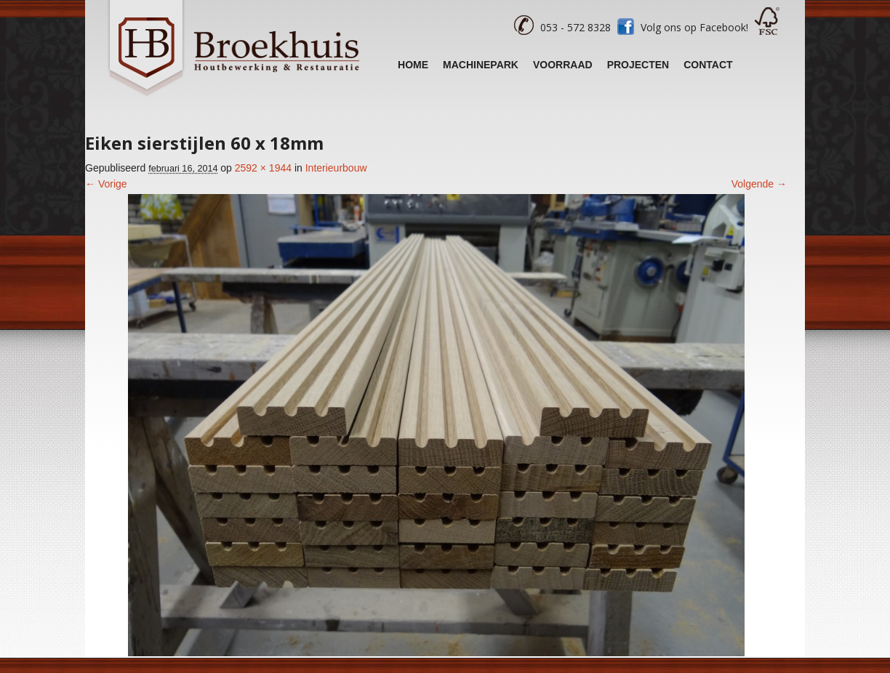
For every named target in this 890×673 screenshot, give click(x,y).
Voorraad (563, 64)
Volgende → (759, 184)
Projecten (638, 64)
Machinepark (480, 64)
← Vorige (106, 184)
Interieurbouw (336, 168)
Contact (707, 64)
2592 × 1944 (263, 168)
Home (413, 64)
